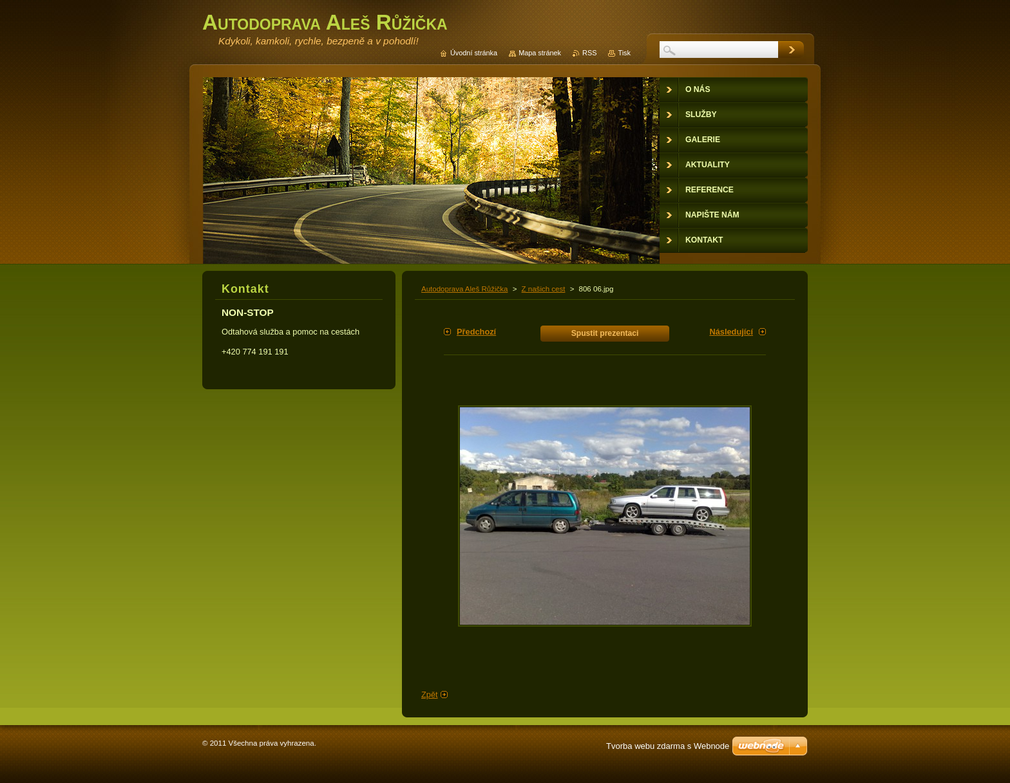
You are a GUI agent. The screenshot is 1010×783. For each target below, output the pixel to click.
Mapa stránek (540, 53)
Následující (731, 331)
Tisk (624, 53)
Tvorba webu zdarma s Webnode (667, 746)
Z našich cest (544, 289)
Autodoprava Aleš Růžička (464, 289)
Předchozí (476, 331)
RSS (589, 53)
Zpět (429, 694)
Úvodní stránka (473, 53)
